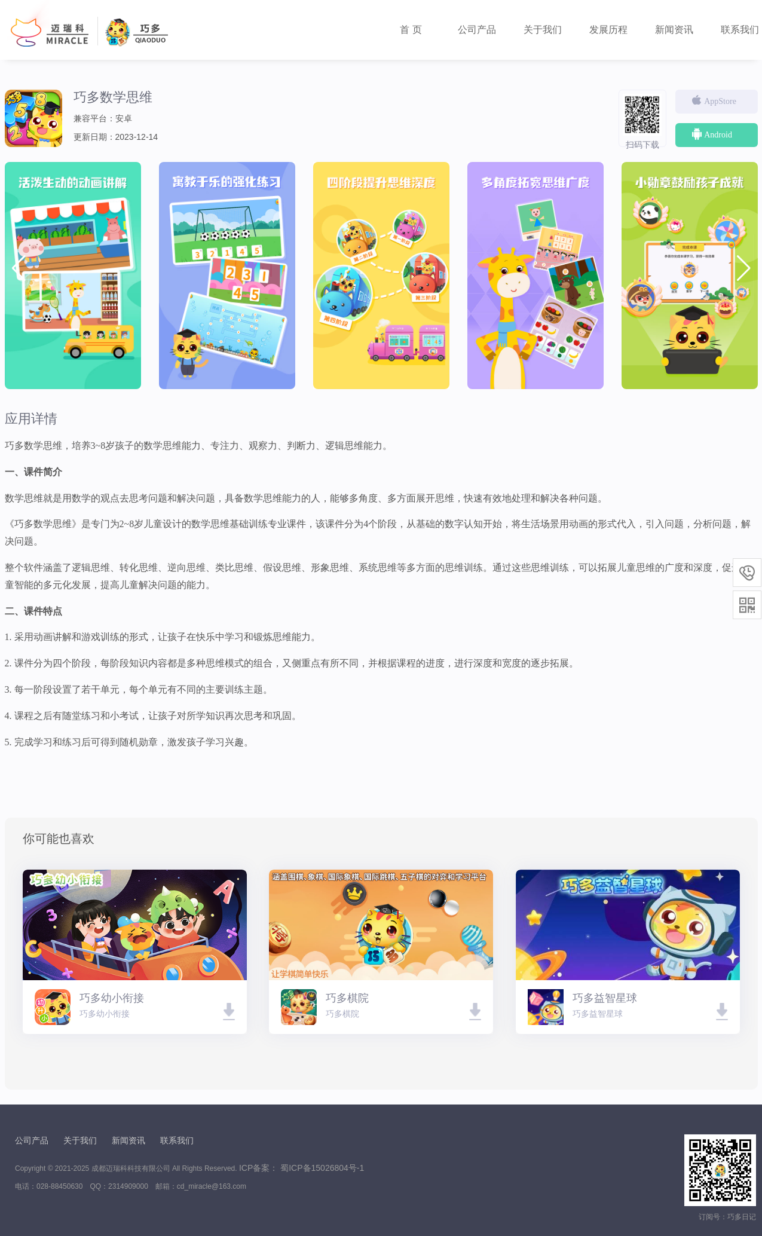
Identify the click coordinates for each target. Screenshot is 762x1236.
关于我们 (543, 30)
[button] (744, 268)
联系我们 (177, 1140)
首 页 (410, 30)
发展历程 (608, 30)
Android (711, 134)
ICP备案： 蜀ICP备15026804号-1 (301, 1168)
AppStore (713, 100)
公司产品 (477, 30)
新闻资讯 (674, 30)
